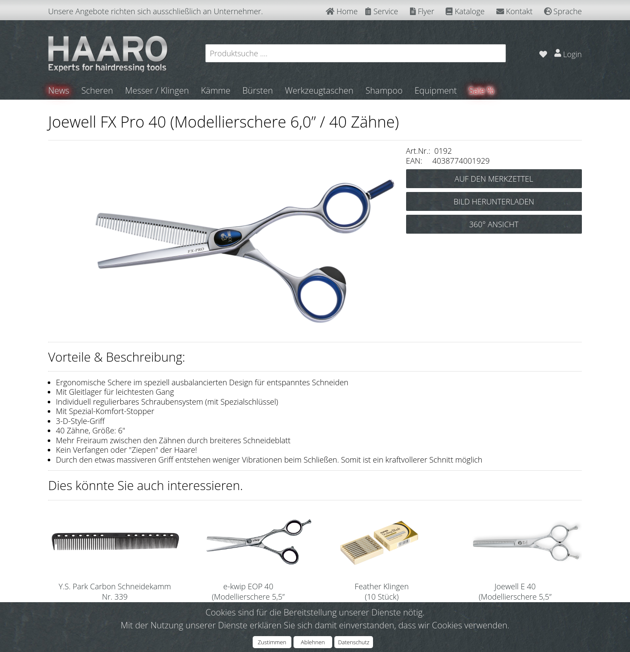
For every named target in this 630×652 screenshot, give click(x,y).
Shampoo (383, 90)
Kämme (215, 90)
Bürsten (257, 90)
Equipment (436, 90)
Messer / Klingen (157, 90)
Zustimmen (272, 642)
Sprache (563, 11)
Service (381, 11)
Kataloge (465, 11)
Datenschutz (353, 642)
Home (342, 11)
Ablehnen (313, 642)
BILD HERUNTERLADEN (493, 201)
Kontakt (514, 11)
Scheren (97, 90)
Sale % (481, 90)
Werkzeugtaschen (319, 90)
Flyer (422, 11)
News (58, 90)
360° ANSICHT (494, 224)
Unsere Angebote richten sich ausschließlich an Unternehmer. (155, 11)
